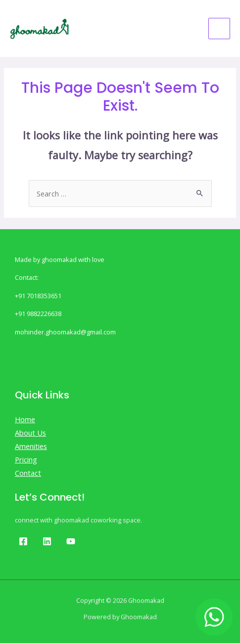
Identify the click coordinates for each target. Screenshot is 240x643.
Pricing (26, 459)
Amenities (31, 446)
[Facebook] (23, 541)
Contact (28, 473)
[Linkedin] (47, 541)
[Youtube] (70, 541)
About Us (30, 433)
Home (25, 419)
